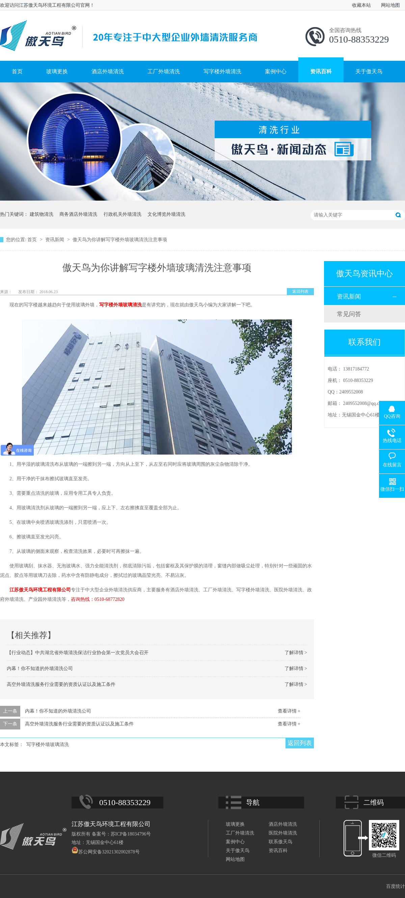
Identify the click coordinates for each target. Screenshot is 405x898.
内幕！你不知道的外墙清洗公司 (40, 668)
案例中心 (276, 71)
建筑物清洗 (41, 214)
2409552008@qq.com (364, 403)
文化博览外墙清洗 (166, 214)
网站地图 (390, 5)
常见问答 (349, 314)
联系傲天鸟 (280, 841)
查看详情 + (289, 711)
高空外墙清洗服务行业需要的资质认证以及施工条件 (61, 684)
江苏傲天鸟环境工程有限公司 (40, 589)
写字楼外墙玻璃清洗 (120, 304)
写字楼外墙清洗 (222, 71)
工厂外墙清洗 (163, 71)
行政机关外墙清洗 (122, 214)
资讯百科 (321, 71)
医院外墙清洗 (283, 833)
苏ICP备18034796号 (131, 834)
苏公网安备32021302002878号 (106, 851)
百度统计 (395, 886)
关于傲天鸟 (368, 71)
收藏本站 (361, 5)
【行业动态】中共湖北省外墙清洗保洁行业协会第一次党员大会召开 (77, 652)
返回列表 (300, 291)
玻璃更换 (57, 71)
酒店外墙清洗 (107, 71)
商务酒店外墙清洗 (78, 214)
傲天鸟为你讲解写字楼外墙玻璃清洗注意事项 (120, 239)
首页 (17, 71)
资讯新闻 (55, 239)
